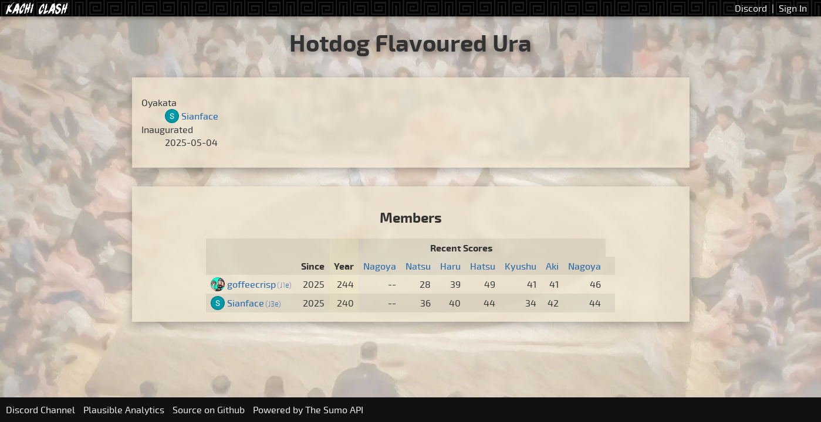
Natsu (418, 266)
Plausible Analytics (123, 409)
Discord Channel (40, 409)
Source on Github (209, 409)
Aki (552, 266)
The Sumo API (334, 409)
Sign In (793, 8)
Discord (751, 8)
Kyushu (520, 266)
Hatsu (482, 266)
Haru (450, 266)
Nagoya (379, 266)
